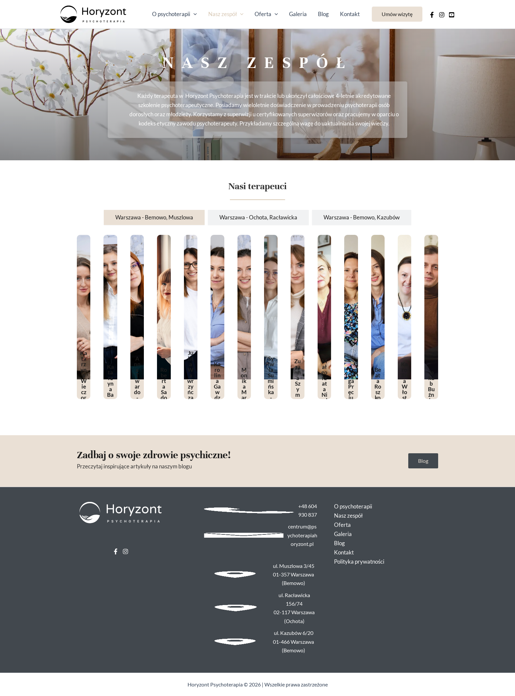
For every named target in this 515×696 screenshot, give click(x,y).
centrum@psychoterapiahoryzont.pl (302, 535)
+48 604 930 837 (307, 510)
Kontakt (350, 14)
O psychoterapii (174, 14)
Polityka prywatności (359, 561)
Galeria (298, 14)
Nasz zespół (225, 14)
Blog (323, 14)
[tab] (154, 217)
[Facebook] (432, 15)
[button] (397, 14)
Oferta (266, 14)
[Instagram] (442, 15)
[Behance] (452, 15)
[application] (193, 14)
